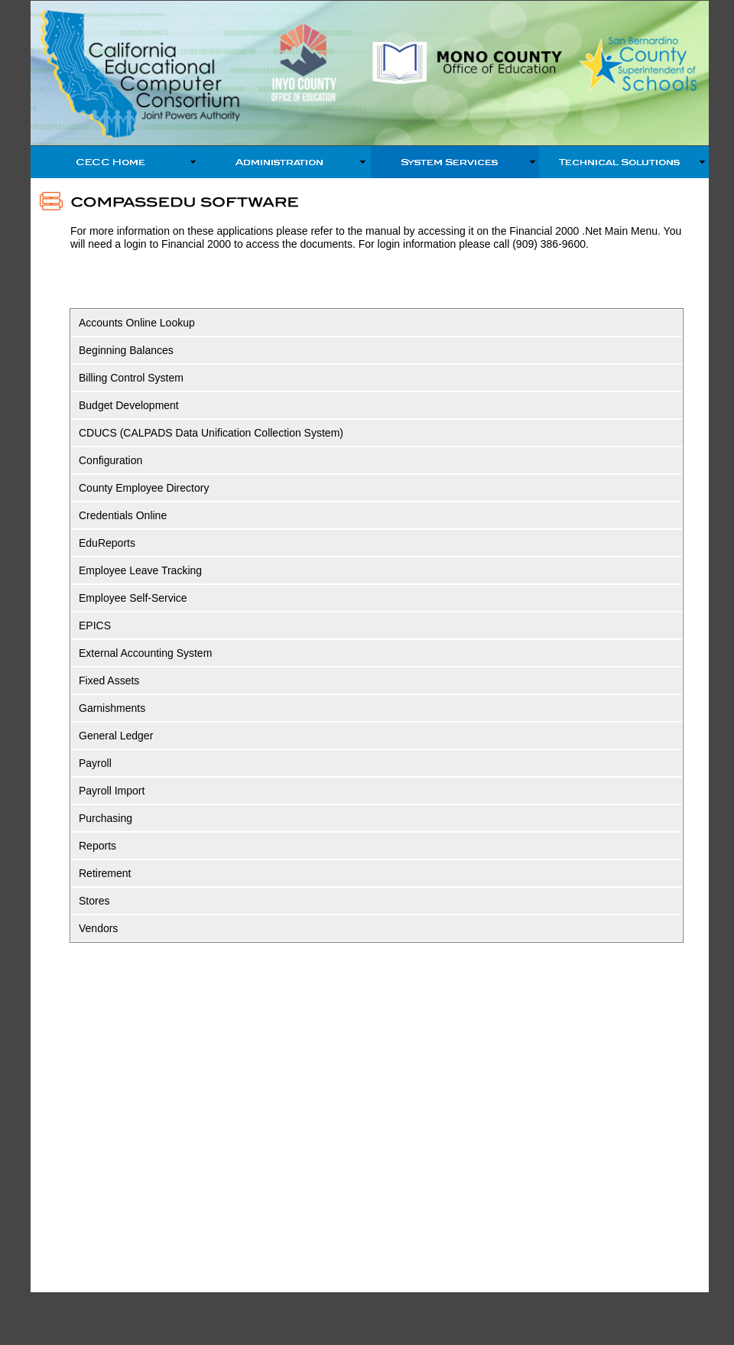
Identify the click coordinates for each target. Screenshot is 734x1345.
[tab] (376, 322)
